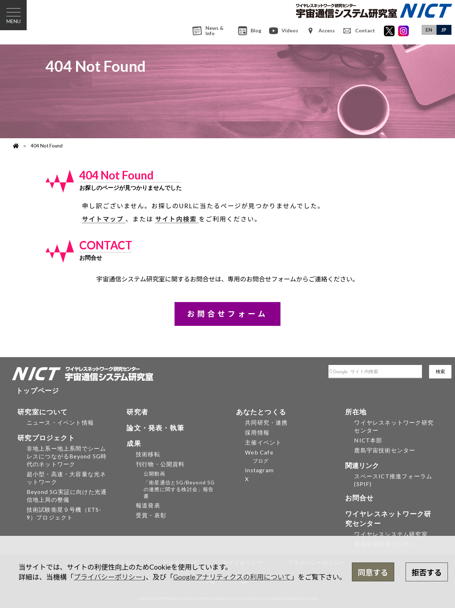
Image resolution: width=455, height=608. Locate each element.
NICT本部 (368, 440)
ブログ (261, 461)
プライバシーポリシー (108, 577)
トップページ (37, 390)
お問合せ (359, 498)
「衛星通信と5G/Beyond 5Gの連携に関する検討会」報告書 (179, 489)
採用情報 (257, 432)
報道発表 (148, 505)
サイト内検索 (177, 219)
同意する (373, 572)
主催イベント (263, 442)
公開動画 (154, 473)
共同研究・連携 (266, 422)
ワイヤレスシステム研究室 (390, 534)
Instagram (259, 470)
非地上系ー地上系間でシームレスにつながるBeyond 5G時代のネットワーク (67, 456)
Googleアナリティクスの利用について (232, 577)
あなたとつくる (261, 412)
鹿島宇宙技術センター (384, 450)
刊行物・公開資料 (160, 464)
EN (428, 30)
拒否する (427, 572)
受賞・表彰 (151, 515)
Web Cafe (259, 452)
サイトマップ (103, 219)
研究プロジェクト (46, 438)
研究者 (137, 412)
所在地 (356, 412)
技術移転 (148, 454)
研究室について (42, 412)
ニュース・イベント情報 (60, 422)
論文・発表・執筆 (155, 428)
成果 (134, 443)
